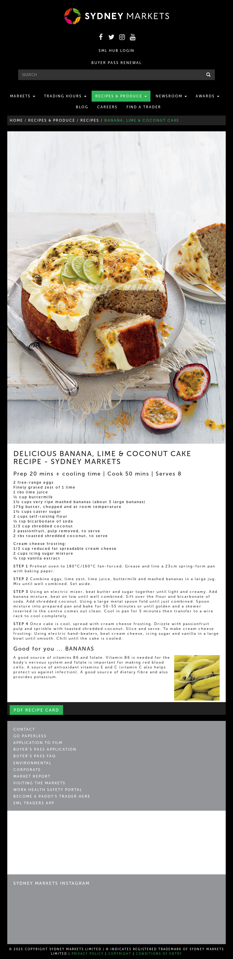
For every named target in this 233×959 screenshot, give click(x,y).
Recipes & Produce (121, 96)
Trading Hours (65, 96)
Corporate (27, 770)
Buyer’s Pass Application (44, 749)
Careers (107, 107)
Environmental (32, 763)
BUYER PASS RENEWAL (116, 63)
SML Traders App (33, 803)
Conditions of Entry (159, 954)
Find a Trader (144, 107)
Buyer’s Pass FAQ (34, 756)
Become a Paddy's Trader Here (51, 796)
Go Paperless (30, 736)
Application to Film (37, 743)
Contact (24, 729)
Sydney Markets (39, 822)
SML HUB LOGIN (116, 51)
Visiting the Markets (39, 783)
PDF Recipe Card (36, 710)
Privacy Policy (88, 954)
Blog (82, 107)
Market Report (32, 776)
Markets (22, 96)
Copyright (119, 954)
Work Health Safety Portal (47, 790)
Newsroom (171, 96)
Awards (207, 96)
